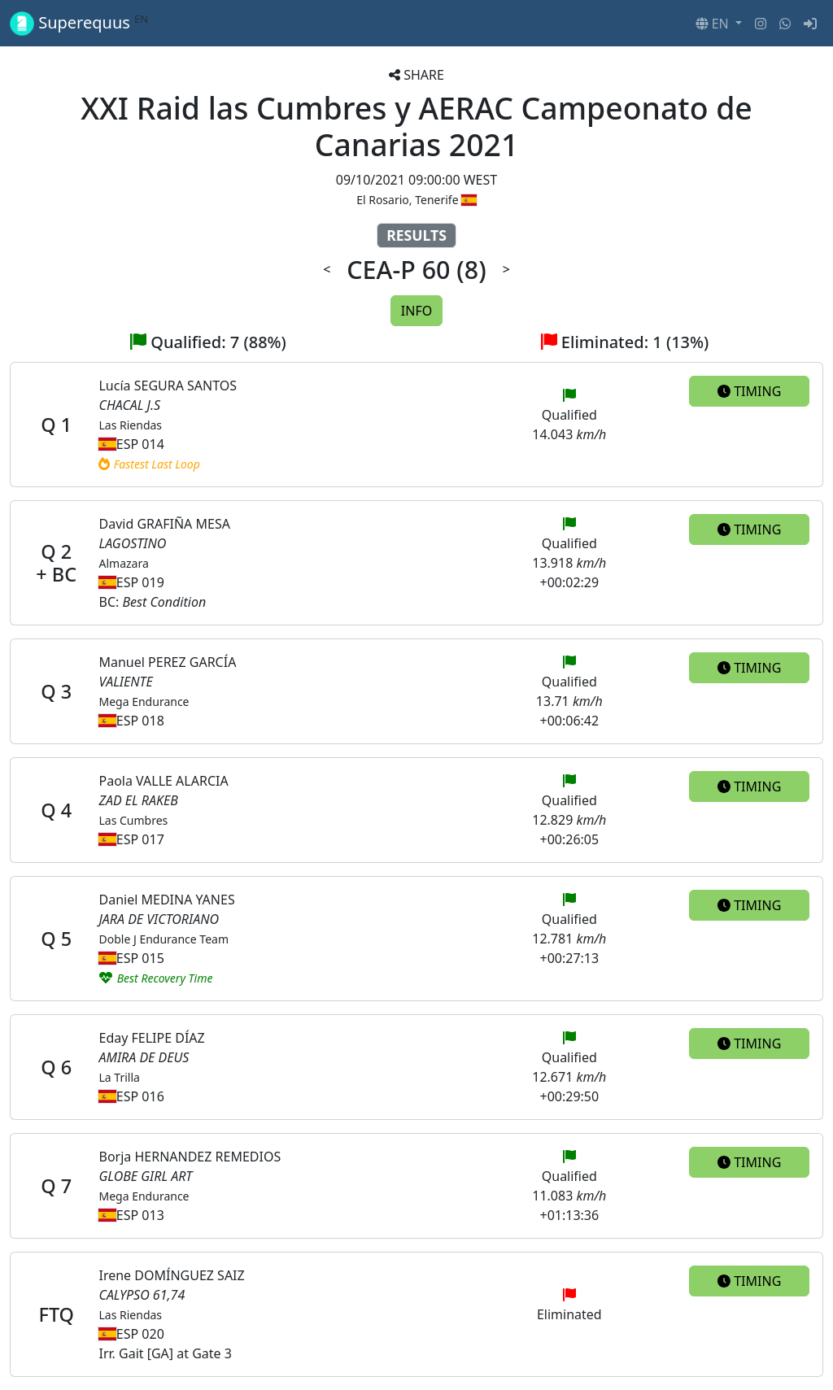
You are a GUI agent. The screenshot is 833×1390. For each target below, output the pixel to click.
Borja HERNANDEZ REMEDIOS (189, 1157)
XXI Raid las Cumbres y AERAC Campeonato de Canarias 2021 (416, 126)
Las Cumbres (133, 820)
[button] (718, 23)
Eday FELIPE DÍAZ (151, 1038)
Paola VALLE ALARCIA (163, 781)
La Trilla (118, 1077)
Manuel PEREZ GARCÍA (167, 662)
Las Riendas (130, 425)
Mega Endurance (143, 701)
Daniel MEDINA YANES (166, 900)
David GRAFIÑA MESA (163, 524)
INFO (416, 311)
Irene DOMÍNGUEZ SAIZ (171, 1275)
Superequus (79, 23)
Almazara (123, 563)
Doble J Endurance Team (163, 939)
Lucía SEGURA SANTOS (167, 385)
